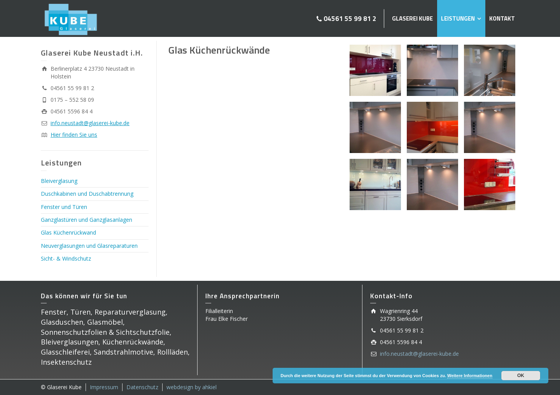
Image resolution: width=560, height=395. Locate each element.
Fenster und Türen (64, 207)
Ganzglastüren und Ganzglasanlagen (86, 219)
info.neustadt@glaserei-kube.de (90, 123)
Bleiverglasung (59, 180)
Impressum (104, 387)
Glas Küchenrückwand (68, 232)
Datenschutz (142, 387)
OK (520, 375)
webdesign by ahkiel (191, 387)
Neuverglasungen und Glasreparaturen (89, 245)
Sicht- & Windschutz (66, 258)
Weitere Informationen (469, 375)
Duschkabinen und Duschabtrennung (87, 193)
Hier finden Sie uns (74, 134)
